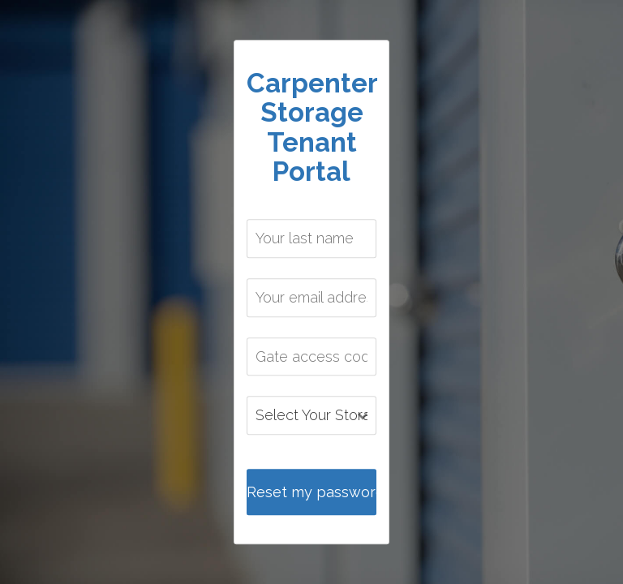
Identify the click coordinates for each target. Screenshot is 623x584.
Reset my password (311, 491)
